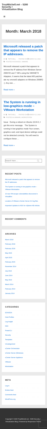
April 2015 (8, 257)
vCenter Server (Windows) (14, 353)
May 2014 (8, 280)
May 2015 (8, 253)
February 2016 (10, 248)
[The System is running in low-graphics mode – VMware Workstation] (35, 115)
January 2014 (10, 293)
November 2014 (10, 266)
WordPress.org (10, 399)
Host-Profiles (9, 317)
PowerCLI (8, 330)
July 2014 (8, 271)
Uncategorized (10, 344)
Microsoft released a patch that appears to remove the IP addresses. (23, 50)
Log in (7, 386)
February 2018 (10, 244)
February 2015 (10, 262)
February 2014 (10, 289)
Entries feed (9, 390)
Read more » (9, 90)
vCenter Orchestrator (12, 348)
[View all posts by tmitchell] (11, 59)
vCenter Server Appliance (14, 357)
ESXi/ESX (17, 62)
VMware (25, 62)
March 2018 (9, 239)
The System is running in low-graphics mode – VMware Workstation (22, 106)
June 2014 (8, 275)
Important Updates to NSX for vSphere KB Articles (22, 205)
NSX (6, 326)
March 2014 (9, 284)
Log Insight (9, 322)
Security (8, 335)
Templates (8, 339)
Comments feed (10, 395)
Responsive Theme (34, 421)
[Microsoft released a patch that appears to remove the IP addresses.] (35, 59)
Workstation (26, 117)
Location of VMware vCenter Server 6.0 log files (21, 201)
